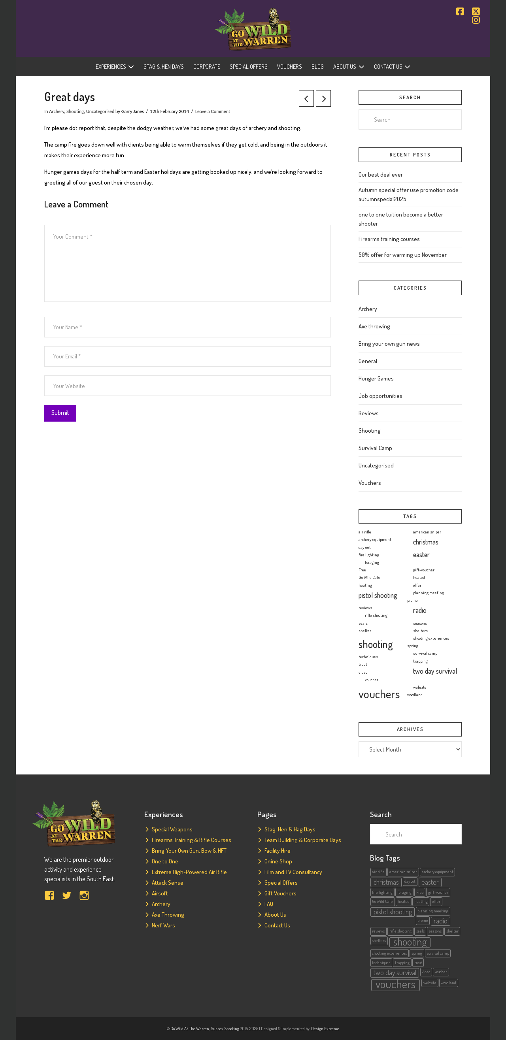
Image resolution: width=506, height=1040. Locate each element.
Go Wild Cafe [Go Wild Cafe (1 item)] (369, 577)
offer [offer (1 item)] (417, 585)
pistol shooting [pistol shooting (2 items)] (378, 595)
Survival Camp (375, 448)
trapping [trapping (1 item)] (420, 661)
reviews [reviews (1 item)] (365, 607)
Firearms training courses (389, 239)
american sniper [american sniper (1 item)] (427, 532)
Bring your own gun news (389, 343)
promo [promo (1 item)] (412, 600)
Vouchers (370, 482)
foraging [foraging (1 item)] (372, 562)
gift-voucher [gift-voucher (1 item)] (423, 570)
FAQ (268, 904)
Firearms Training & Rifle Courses (191, 840)
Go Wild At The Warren (189, 1028)
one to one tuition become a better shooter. (401, 219)
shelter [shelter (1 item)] (365, 630)
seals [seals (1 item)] (363, 623)
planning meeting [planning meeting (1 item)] (428, 592)
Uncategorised (100, 111)
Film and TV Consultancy (293, 872)
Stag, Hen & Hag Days (289, 829)
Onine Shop (278, 861)
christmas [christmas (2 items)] (425, 541)
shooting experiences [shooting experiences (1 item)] (431, 638)
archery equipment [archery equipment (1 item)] (375, 539)
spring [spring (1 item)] (412, 645)
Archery (56, 111)
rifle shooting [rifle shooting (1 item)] (376, 615)
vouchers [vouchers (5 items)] (379, 693)
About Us (275, 914)
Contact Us (277, 925)
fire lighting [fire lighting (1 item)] (369, 555)
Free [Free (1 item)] (362, 570)
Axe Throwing (168, 914)
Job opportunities (380, 395)
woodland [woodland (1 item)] (415, 694)
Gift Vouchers (280, 893)
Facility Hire (277, 850)
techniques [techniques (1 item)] (368, 656)
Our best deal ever (381, 174)
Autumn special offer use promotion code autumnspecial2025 (409, 194)
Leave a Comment (212, 111)
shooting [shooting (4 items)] (376, 643)
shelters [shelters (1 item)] (420, 630)
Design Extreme (325, 1028)
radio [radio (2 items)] (420, 610)
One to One (165, 861)
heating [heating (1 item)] (365, 585)
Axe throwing (374, 326)
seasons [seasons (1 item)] (420, 623)
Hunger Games (376, 378)
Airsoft (160, 893)
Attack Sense (167, 882)
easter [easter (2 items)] (421, 554)
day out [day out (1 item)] (365, 547)
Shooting (75, 111)
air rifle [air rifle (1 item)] (365, 532)
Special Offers (281, 882)
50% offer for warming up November (403, 254)
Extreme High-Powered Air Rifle (189, 872)
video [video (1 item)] (363, 672)
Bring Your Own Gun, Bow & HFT (189, 850)
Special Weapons (172, 829)
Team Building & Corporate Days (302, 840)
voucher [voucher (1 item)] (371, 679)
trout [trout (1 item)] (363, 664)
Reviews (369, 413)
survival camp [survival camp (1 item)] (425, 653)
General (368, 361)
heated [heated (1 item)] (419, 577)
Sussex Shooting (225, 1028)
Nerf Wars (163, 925)
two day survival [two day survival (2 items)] (435, 671)
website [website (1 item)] (420, 687)
